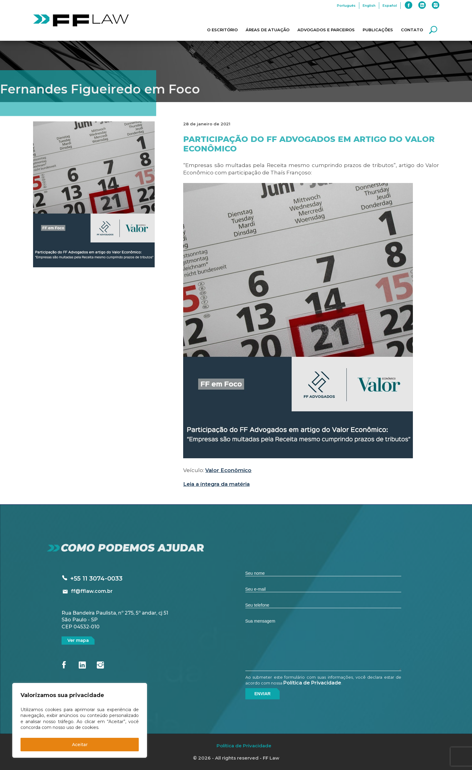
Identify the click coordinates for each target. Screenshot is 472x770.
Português (346, 5)
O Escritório (222, 29)
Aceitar (80, 744)
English (369, 5)
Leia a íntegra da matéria (216, 484)
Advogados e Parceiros (326, 29)
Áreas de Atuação (267, 29)
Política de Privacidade (312, 683)
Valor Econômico (228, 470)
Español (390, 5)
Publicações (378, 29)
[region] (79, 720)
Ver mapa (78, 640)
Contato (412, 29)
